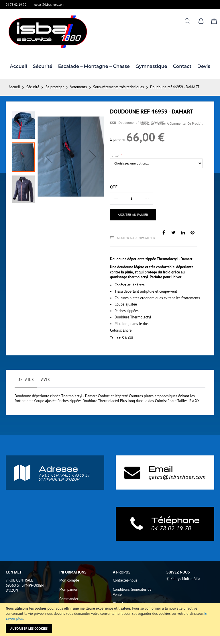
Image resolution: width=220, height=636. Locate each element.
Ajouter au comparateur (136, 238)
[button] (49, 156)
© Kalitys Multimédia (183, 578)
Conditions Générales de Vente (132, 592)
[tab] (26, 381)
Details (25, 379)
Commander (68, 598)
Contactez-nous (125, 580)
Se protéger (55, 87)
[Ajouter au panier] (131, 214)
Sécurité (32, 87)
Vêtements (78, 87)
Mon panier (68, 589)
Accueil (14, 87)
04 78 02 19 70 (16, 5)
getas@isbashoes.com (49, 5)
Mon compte (69, 580)
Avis (45, 379)
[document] (110, 619)
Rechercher (187, 21)
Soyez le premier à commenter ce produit (172, 123)
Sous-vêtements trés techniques (118, 87)
